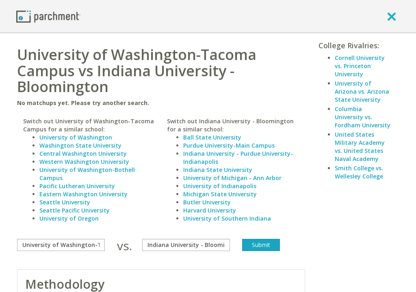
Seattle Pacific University (74, 210)
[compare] (61, 245)
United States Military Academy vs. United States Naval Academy (360, 147)
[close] (392, 16)
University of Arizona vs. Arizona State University (362, 91)
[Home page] (48, 16)
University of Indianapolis (219, 186)
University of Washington (75, 137)
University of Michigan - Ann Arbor (232, 178)
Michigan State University (220, 194)
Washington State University (80, 145)
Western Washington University (84, 161)
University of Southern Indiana (227, 218)
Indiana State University (217, 170)
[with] (186, 245)
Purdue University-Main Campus (229, 145)
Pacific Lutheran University (77, 186)
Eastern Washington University (83, 194)
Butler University (207, 202)
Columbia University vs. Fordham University (362, 117)
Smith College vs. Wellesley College (359, 172)
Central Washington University (83, 153)
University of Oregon (69, 218)
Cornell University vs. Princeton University (360, 66)
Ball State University (212, 137)
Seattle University (64, 202)
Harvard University (209, 210)
